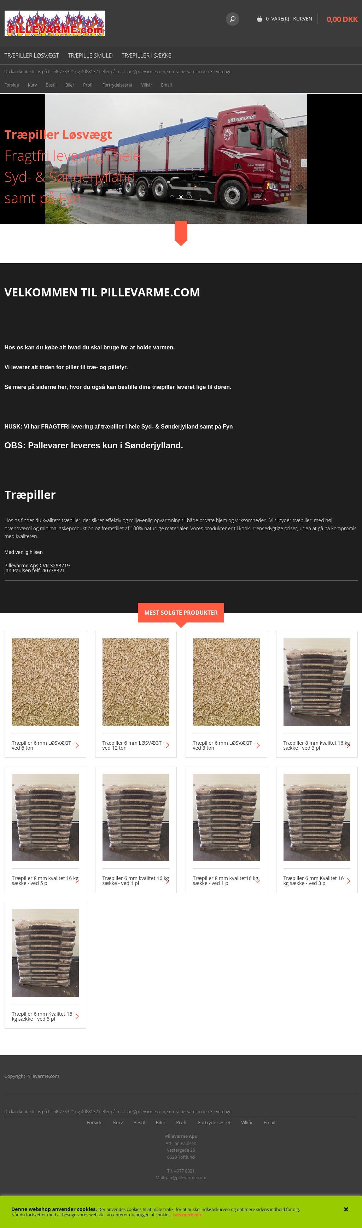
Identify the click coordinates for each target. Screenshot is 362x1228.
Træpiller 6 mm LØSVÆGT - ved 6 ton (43, 745)
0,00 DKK (342, 18)
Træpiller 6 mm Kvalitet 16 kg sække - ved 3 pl (314, 881)
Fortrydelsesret (118, 85)
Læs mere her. (188, 1215)
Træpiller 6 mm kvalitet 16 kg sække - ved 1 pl (136, 881)
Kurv (32, 85)
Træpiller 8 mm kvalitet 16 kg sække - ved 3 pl (317, 745)
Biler (69, 85)
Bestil (51, 85)
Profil (88, 85)
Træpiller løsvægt (32, 55)
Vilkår (146, 85)
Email (166, 85)
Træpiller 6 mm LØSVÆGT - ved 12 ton (134, 745)
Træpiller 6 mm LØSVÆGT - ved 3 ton (224, 745)
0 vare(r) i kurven (289, 18)
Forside (12, 85)
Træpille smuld (90, 55)
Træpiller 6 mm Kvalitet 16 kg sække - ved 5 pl (42, 1016)
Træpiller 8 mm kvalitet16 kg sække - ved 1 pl (225, 881)
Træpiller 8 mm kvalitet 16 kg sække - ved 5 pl (45, 881)
